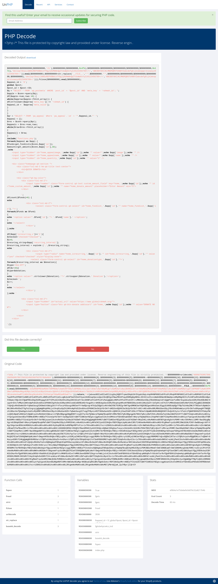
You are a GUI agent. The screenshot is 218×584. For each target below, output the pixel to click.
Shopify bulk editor (128, 581)
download (31, 57)
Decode (28, 4)
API (48, 4)
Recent (39, 4)
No (92, 349)
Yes (23, 349)
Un (7, 4)
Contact (70, 4)
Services (58, 4)
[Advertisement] (191, 74)
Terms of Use (99, 581)
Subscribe (81, 20)
